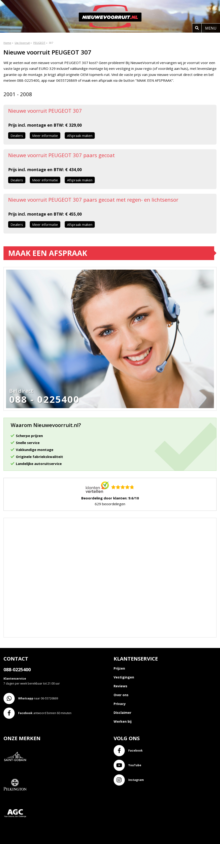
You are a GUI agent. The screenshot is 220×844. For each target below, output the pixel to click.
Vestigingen (124, 677)
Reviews (120, 686)
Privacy (120, 704)
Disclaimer (122, 712)
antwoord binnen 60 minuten (37, 713)
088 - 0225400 (44, 399)
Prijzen (119, 668)
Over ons (121, 695)
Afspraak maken (79, 135)
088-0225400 (17, 669)
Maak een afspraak (47, 253)
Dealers (16, 135)
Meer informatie (45, 135)
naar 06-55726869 (30, 698)
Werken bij (123, 721)
